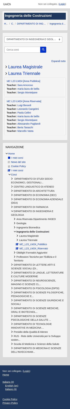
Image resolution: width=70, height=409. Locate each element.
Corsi (12, 23)
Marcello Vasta (25, 131)
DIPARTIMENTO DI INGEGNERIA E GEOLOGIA (31, 23)
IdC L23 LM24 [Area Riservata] (24, 101)
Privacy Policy (10, 403)
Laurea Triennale (24, 73)
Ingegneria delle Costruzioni (58, 23)
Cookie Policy (10, 399)
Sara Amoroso (25, 85)
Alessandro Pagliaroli (28, 123)
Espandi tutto (58, 61)
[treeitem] (35, 253)
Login (62, 4)
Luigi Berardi (24, 105)
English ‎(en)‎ (11, 385)
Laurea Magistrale (25, 66)
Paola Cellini (24, 112)
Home (6, 23)
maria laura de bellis (28, 88)
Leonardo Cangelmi (28, 109)
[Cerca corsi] (22, 50)
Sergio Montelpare (27, 92)
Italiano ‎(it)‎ (8, 382)
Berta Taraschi (25, 127)
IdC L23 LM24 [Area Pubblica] (23, 81)
